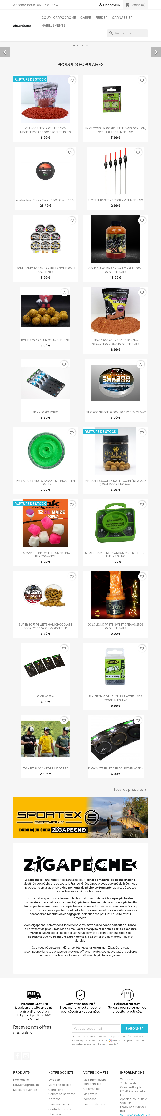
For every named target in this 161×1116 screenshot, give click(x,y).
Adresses (89, 1099)
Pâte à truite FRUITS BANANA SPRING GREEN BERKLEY (45, 482)
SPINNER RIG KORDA (45, 412)
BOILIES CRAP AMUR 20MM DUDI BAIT (45, 340)
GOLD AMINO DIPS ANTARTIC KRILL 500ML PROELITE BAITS (115, 270)
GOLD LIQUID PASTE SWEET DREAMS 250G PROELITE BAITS (115, 626)
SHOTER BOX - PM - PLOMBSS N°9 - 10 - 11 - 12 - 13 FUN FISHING (115, 554)
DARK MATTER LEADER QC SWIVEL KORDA (115, 768)
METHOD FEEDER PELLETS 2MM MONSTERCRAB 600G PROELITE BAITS (45, 130)
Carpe (85, 17)
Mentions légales (59, 1085)
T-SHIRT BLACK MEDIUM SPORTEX (45, 768)
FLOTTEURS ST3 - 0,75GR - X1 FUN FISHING (115, 200)
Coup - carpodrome (59, 17)
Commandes (91, 1089)
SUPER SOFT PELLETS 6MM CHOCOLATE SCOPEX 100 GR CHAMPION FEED (45, 626)
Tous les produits (130, 789)
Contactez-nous (59, 1109)
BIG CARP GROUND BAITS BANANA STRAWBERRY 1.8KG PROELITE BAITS (115, 342)
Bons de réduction (95, 1104)
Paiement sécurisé (60, 1104)
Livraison (54, 1079)
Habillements (53, 25)
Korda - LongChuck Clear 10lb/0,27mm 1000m (45, 200)
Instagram (26, 1056)
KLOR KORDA (45, 696)
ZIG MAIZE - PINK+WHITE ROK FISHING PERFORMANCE (45, 554)
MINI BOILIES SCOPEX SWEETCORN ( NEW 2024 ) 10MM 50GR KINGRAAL (116, 482)
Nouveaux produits (26, 1085)
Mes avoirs (90, 1094)
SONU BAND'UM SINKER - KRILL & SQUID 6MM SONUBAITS (45, 270)
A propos (54, 1099)
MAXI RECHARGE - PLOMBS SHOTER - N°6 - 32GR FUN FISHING (116, 698)
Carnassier (122, 17)
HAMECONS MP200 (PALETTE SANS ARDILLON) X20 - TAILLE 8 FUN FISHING (115, 130)
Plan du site (56, 1114)
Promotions (21, 1079)
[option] (80, 48)
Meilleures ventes (25, 1090)
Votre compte (95, 1072)
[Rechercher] (127, 33)
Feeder (102, 17)
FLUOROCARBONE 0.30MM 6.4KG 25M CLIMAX (116, 412)
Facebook (17, 1056)
